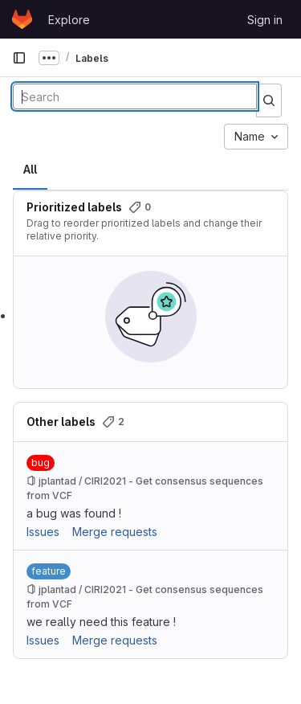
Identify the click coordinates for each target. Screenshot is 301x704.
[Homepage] (22, 19)
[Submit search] (269, 100)
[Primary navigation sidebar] (19, 58)
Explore (69, 20)
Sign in (265, 20)
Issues (42, 531)
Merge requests (114, 531)
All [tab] (30, 169)
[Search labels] (135, 96)
